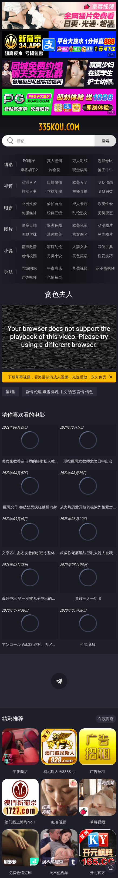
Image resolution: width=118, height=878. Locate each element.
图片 (8, 229)
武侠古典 (105, 246)
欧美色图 (79, 225)
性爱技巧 (105, 255)
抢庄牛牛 (105, 169)
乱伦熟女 (79, 212)
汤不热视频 (105, 268)
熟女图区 (79, 234)
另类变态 (105, 212)
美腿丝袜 (29, 234)
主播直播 (79, 191)
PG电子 (29, 160)
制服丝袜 (29, 212)
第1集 (10, 391)
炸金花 (54, 169)
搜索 (105, 140)
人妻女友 (79, 246)
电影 (8, 207)
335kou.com (58, 127)
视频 (8, 186)
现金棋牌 (79, 169)
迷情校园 (29, 255)
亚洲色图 (54, 225)
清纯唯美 (54, 234)
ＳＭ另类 (105, 191)
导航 (8, 272)
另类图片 (105, 234)
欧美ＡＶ (79, 182)
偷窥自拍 (29, 225)
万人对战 (79, 160)
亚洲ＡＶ (29, 182)
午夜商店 (54, 268)
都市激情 (29, 246)
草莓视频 (79, 268)
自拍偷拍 (54, 182)
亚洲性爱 (29, 203)
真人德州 (54, 160)
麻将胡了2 (29, 169)
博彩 (8, 164)
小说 (8, 250)
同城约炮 (29, 268)
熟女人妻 (29, 191)
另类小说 (54, 255)
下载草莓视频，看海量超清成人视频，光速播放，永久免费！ (60, 377)
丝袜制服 (54, 191)
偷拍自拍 (54, 203)
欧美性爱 (105, 203)
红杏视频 (29, 277)
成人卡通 (79, 203)
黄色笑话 (79, 255)
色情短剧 (54, 277)
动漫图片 (105, 225)
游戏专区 (105, 160)
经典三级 (54, 212)
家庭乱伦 (54, 246)
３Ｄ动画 (105, 182)
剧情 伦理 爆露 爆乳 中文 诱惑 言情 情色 (59, 391)
